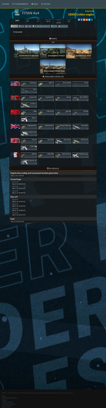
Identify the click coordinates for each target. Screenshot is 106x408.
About (14, 26)
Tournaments (20, 4)
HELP (34, 4)
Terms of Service (7, 406)
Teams (28, 26)
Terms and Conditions (8, 404)
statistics (63, 26)
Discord (4, 400)
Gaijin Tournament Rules (9, 398)
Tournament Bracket (41, 26)
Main (5, 4)
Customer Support (7, 402)
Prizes (54, 26)
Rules (21, 26)
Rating (45, 4)
